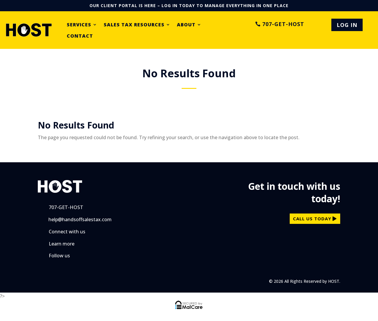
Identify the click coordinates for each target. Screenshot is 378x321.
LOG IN (347, 24)
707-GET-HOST (283, 24)
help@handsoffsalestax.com (80, 219)
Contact (80, 36)
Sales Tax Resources (134, 25)
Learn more (61, 243)
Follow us (59, 255)
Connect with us (67, 231)
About (186, 25)
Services (79, 25)
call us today (312, 219)
